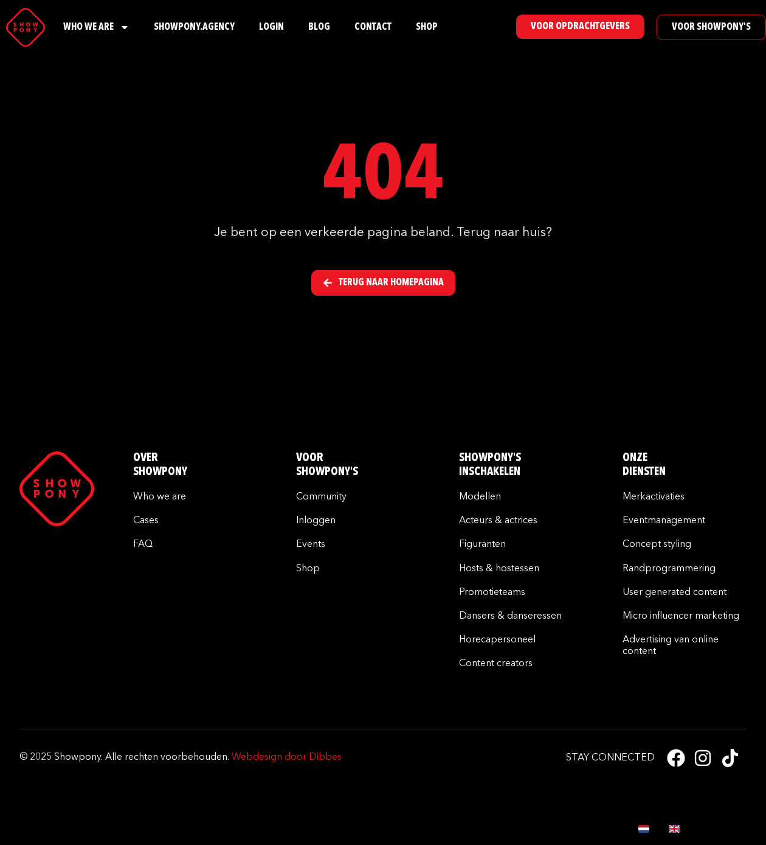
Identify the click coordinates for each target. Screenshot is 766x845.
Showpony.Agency (194, 27)
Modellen (480, 497)
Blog (319, 27)
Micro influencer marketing (681, 616)
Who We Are (96, 27)
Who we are (159, 497)
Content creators (496, 664)
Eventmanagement (664, 521)
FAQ (143, 544)
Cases (146, 521)
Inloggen (316, 521)
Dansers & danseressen (510, 616)
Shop (427, 27)
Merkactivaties (654, 497)
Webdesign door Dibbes (287, 757)
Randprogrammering (669, 569)
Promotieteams (492, 592)
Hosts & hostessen (499, 569)
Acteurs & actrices (498, 521)
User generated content (674, 592)
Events (310, 544)
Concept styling (657, 544)
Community (321, 497)
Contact (373, 27)
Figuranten (482, 544)
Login (271, 27)
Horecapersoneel (497, 640)
